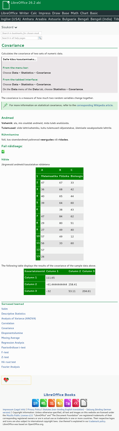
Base (65, 13)
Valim (4, 308)
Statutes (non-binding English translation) (63, 409)
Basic (94, 13)
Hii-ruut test (8, 362)
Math (74, 13)
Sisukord (7, 27)
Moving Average (10, 337)
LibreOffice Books (60, 394)
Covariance (7, 328)
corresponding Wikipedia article (95, 105)
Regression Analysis (12, 342)
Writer (24, 13)
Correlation (7, 323)
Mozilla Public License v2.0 (19, 415)
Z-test (5, 357)
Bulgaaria (69, 19)
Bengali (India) (101, 19)
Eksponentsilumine (12, 333)
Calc (34, 13)
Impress (45, 13)
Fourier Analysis (10, 366)
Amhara (28, 19)
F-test (5, 352)
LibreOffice (9, 13)
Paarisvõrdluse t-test (13, 347)
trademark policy (97, 421)
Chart (84, 13)
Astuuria (54, 19)
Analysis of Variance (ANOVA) (18, 318)
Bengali (83, 19)
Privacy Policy (34, 409)
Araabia (40, 19)
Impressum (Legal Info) (14, 409)
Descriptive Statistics (13, 313)
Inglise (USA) (11, 19)
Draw (56, 13)
